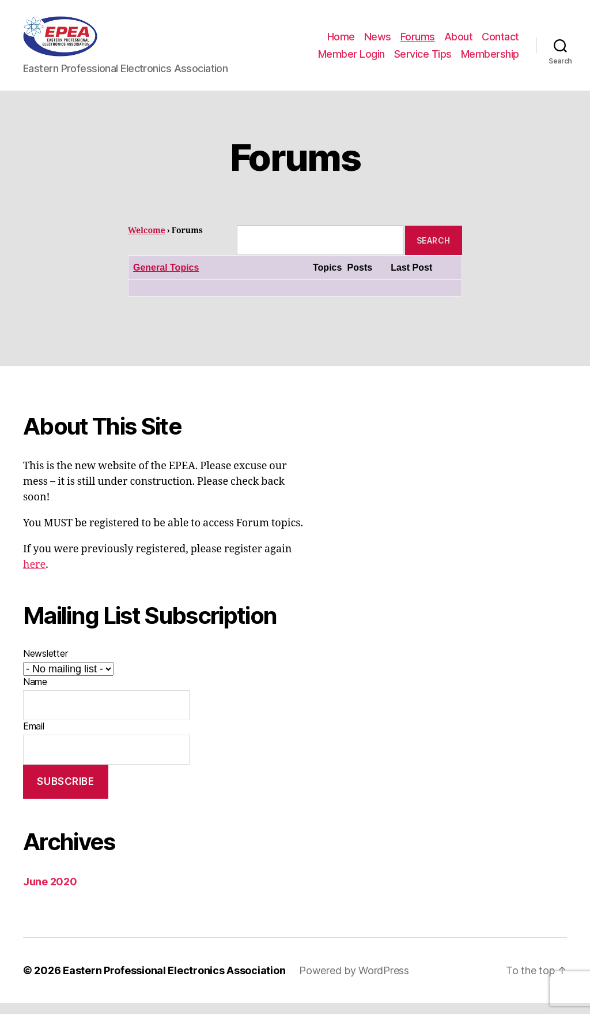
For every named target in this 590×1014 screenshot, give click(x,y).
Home (341, 42)
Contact (500, 42)
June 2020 (50, 892)
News (377, 42)
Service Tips (423, 59)
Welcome (146, 242)
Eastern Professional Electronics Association (174, 981)
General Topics (166, 279)
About (458, 42)
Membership (490, 59)
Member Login (351, 59)
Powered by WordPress (354, 981)
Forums (417, 42)
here (34, 576)
